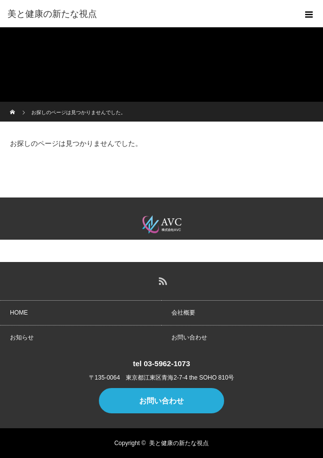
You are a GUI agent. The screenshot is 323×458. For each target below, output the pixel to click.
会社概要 (183, 312)
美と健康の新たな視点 (179, 443)
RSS (161, 279)
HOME (19, 312)
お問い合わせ (189, 337)
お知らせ (22, 337)
